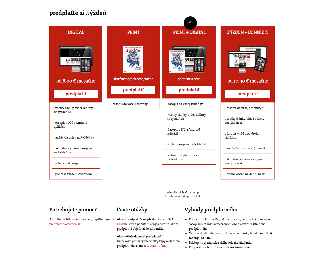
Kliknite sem (125, 224)
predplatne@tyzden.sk (64, 224)
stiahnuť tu (157, 246)
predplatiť (75, 94)
